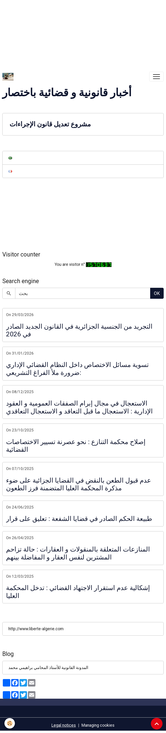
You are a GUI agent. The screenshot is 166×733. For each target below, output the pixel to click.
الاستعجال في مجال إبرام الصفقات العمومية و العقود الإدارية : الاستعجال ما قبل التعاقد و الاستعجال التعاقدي (79, 407)
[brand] (9, 76)
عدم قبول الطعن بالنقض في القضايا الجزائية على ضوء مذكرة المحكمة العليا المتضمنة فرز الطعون (78, 484)
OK (157, 293)
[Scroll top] (157, 723)
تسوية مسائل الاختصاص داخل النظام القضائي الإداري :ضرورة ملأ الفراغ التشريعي (77, 369)
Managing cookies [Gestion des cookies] (98, 725)
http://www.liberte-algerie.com (36, 628)
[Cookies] (10, 723)
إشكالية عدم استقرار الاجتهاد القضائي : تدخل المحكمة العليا (78, 592)
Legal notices (63, 725)
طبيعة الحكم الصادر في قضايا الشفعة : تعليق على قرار (79, 519)
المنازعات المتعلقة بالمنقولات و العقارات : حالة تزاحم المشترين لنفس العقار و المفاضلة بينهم (78, 553)
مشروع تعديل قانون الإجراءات (50, 124)
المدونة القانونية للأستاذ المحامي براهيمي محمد (48, 667)
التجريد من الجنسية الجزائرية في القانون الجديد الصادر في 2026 (79, 330)
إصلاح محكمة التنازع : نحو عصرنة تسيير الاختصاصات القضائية (76, 446)
